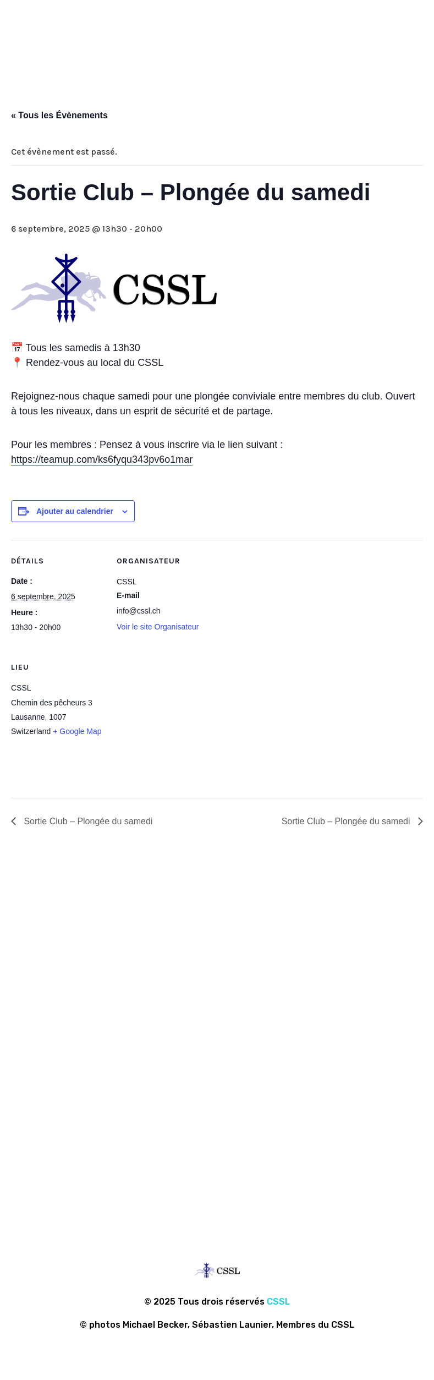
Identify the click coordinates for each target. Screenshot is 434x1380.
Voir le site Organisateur (158, 626)
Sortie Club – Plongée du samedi (86, 821)
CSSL (278, 1301)
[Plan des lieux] (175, 722)
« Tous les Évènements (59, 115)
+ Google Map (77, 731)
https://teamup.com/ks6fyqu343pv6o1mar (102, 459)
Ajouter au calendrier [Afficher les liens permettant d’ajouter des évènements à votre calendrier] (74, 511)
